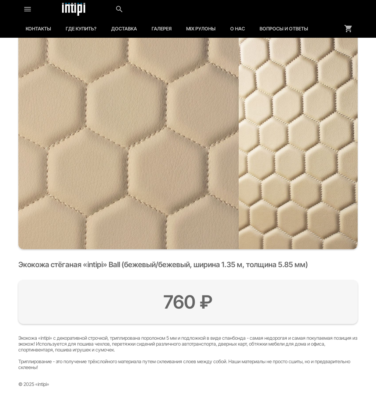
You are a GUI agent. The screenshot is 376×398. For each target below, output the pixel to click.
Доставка (124, 29)
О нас (237, 29)
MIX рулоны (201, 29)
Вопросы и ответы (284, 29)
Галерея (161, 29)
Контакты (38, 29)
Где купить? (81, 29)
